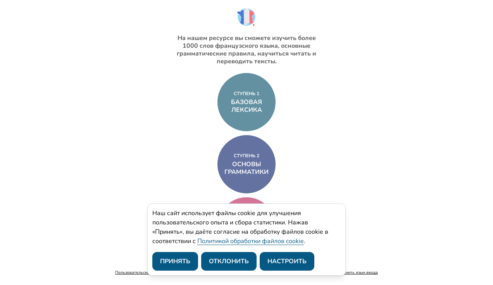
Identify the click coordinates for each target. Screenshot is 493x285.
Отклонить (229, 261)
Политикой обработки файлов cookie (250, 241)
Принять (175, 261)
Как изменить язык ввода (353, 272)
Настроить (287, 261)
